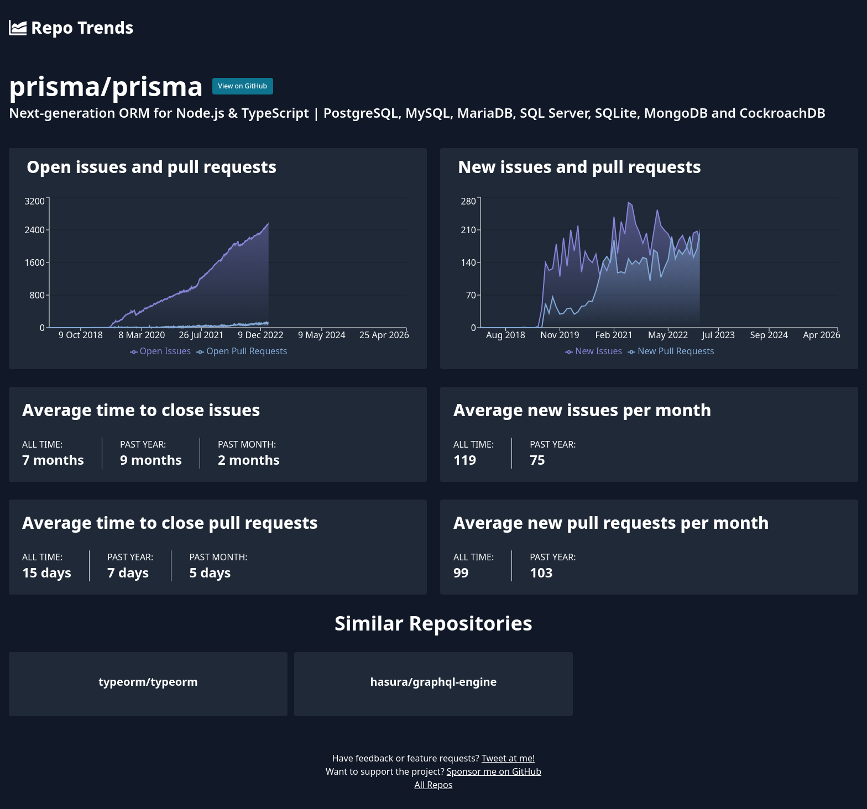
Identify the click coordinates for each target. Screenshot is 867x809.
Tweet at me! (508, 758)
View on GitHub (243, 86)
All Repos (434, 785)
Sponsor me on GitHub (494, 771)
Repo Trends (71, 28)
